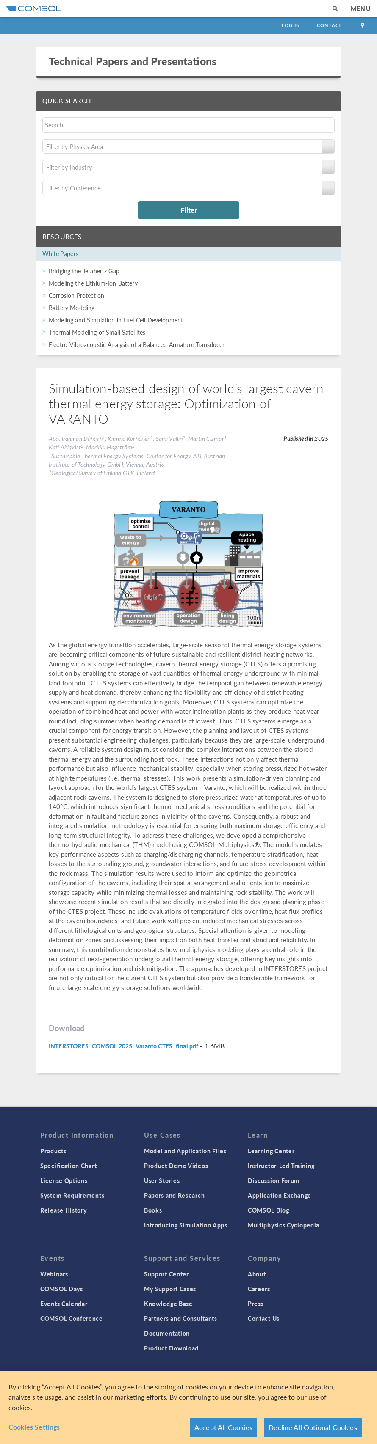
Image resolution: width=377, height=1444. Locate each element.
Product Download (171, 1348)
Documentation (167, 1333)
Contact (329, 25)
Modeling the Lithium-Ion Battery (93, 283)
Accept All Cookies (223, 1427)
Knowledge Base (168, 1303)
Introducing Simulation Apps (185, 1225)
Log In (291, 25)
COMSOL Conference (71, 1318)
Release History (63, 1210)
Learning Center (271, 1151)
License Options (64, 1180)
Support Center (166, 1274)
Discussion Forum (273, 1180)
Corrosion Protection (76, 295)
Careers (259, 1288)
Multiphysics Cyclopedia (283, 1225)
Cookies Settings (34, 1427)
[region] (188, 1407)
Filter (188, 210)
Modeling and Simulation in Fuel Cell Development (116, 320)
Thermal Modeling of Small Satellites (97, 332)
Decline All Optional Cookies (313, 1427)
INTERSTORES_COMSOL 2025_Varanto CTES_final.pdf (123, 1046)
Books (153, 1210)
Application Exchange (279, 1195)
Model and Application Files (185, 1151)
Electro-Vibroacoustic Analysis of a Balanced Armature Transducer (137, 344)
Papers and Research (174, 1195)
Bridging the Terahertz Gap (84, 271)
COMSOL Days (61, 1288)
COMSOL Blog (268, 1210)
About (257, 1274)
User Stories (162, 1180)
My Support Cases (170, 1288)
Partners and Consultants (180, 1318)
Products (53, 1151)
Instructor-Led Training (281, 1165)
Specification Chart (68, 1165)
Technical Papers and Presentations (132, 61)
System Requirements (72, 1195)
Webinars (54, 1274)
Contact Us (264, 1318)
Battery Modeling (71, 307)
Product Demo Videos (176, 1165)
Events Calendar (64, 1303)
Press (256, 1303)
